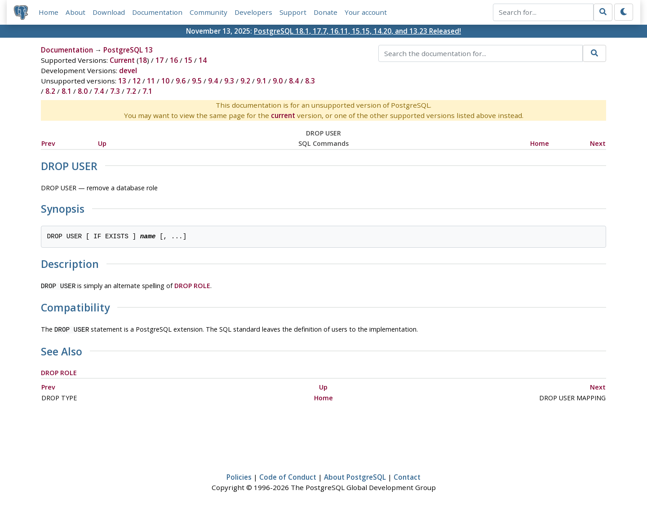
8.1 (66, 91)
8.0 (83, 91)
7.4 (99, 91)
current (283, 115)
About (75, 12)
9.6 (181, 80)
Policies (239, 475)
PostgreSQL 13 (128, 49)
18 (143, 60)
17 (159, 60)
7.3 (115, 91)
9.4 (213, 80)
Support (292, 12)
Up (102, 143)
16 (174, 60)
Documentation (157, 12)
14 (203, 60)
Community (208, 12)
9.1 (261, 80)
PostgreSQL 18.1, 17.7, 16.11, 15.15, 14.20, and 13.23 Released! (357, 30)
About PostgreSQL (355, 475)
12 (137, 80)
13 (122, 80)
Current (122, 60)
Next (598, 143)
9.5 (197, 80)
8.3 (310, 80)
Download (109, 12)
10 (165, 80)
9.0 (278, 80)
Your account (366, 12)
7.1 (147, 91)
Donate (325, 12)
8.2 (50, 91)
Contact (407, 475)
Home (48, 12)
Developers (253, 12)
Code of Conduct (287, 475)
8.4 (294, 80)
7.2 (131, 91)
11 (151, 80)
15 (188, 60)
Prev (48, 143)
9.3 (229, 80)
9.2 (245, 80)
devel (128, 70)
